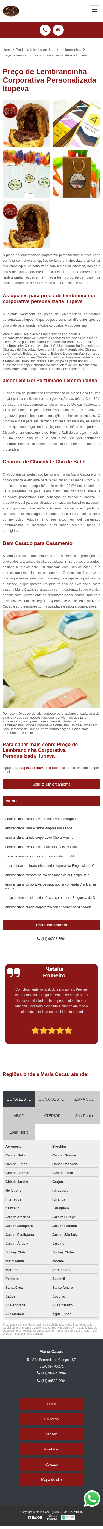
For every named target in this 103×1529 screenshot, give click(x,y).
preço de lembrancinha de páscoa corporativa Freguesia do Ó (50, 898)
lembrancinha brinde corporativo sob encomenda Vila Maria (48, 907)
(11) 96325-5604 (31, 768)
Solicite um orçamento (51, 784)
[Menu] (94, 11)
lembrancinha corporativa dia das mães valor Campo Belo (47, 875)
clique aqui (57, 768)
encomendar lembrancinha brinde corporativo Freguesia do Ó (50, 866)
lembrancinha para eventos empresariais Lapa (39, 828)
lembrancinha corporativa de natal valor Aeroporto (41, 819)
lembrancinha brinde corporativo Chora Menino (39, 838)
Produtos (51, 1449)
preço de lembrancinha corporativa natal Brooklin (40, 856)
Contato (51, 1464)
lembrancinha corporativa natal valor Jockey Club (41, 847)
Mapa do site (51, 1479)
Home (51, 1404)
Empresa (51, 1419)
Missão (51, 1434)
